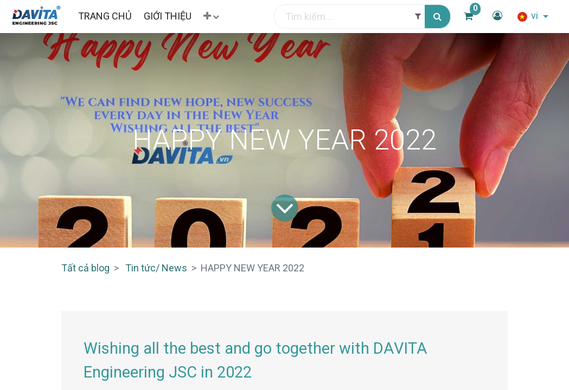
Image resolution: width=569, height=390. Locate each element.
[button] (211, 16)
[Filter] (418, 16)
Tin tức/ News (156, 268)
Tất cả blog (85, 268)
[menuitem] (104, 16)
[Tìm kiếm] (437, 16)
